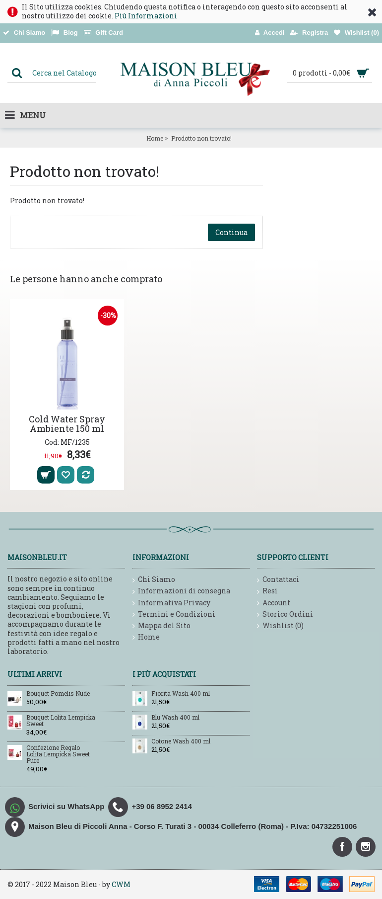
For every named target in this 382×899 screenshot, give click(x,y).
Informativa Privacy (171, 603)
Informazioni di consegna (181, 591)
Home (154, 138)
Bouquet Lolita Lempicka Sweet (60, 721)
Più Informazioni (146, 15)
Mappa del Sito (161, 626)
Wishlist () (280, 626)
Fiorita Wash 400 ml (180, 693)
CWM (121, 884)
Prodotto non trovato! (201, 138)
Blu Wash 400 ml (175, 717)
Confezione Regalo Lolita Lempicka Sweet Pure (58, 754)
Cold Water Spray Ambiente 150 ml (67, 424)
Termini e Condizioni (173, 614)
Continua (231, 232)
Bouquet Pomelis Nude (58, 693)
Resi (267, 591)
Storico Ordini (285, 614)
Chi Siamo (153, 579)
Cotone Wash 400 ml (180, 741)
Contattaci (278, 579)
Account (273, 603)
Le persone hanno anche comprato (86, 279)
